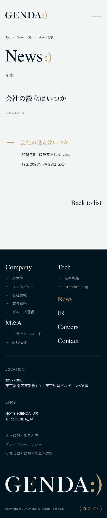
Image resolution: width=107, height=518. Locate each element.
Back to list (86, 204)
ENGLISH (90, 509)
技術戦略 (71, 278)
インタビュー (23, 287)
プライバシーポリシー (23, 444)
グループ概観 (23, 312)
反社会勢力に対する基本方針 (29, 453)
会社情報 (19, 295)
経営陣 (17, 278)
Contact (68, 342)
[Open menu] (96, 15)
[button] (53, 143)
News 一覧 (24, 37)
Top (7, 37)
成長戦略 (19, 304)
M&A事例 (20, 342)
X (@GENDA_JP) (20, 419)
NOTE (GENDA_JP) (21, 413)
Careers (68, 328)
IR (61, 314)
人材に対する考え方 (21, 436)
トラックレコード (27, 334)
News (65, 300)
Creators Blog (76, 287)
